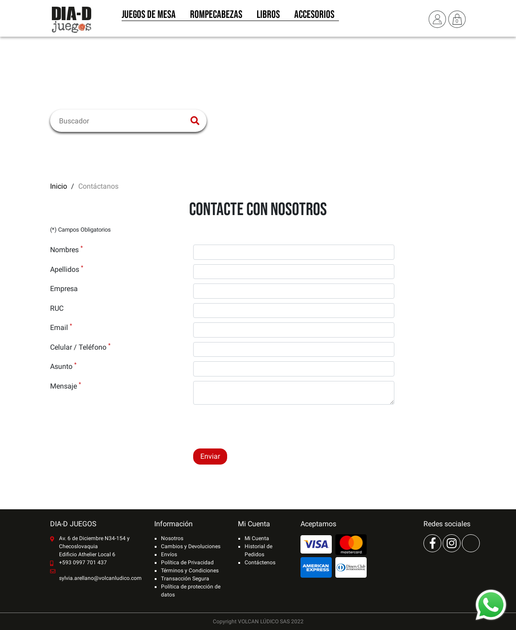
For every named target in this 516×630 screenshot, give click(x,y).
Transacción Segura (185, 578)
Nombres (66, 249)
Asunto (63, 366)
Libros (268, 17)
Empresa (64, 288)
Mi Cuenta (257, 538)
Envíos (169, 554)
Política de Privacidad (187, 562)
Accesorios (314, 17)
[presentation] (261, 426)
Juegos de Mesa (149, 17)
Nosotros (172, 538)
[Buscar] (122, 120)
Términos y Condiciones (190, 570)
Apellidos (66, 269)
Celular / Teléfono (80, 346)
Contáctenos (260, 562)
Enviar (210, 456)
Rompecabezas (216, 17)
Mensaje (65, 385)
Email (61, 327)
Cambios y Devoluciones (190, 546)
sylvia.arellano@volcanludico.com (100, 578)
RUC (56, 308)
